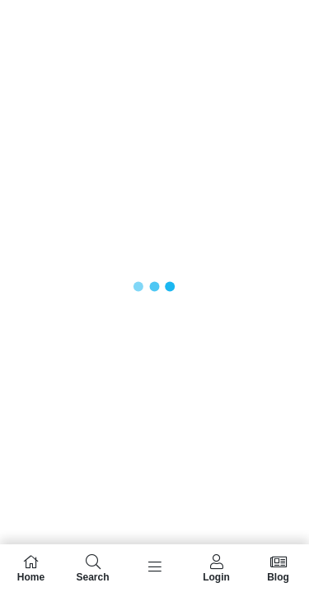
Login (216, 568)
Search (93, 568)
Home (31, 568)
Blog (278, 568)
